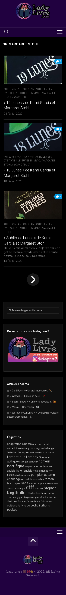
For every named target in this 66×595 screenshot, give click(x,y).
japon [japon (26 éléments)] (36, 466)
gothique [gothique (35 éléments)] (12, 461)
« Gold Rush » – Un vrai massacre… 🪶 (31, 390)
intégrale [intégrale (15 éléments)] (28, 467)
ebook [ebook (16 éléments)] (31, 453)
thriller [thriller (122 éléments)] (20, 492)
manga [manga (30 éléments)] (44, 470)
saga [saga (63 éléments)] (24, 483)
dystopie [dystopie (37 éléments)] (22, 452)
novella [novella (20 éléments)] (18, 475)
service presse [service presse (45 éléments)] (39, 483)
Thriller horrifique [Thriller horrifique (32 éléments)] (37, 493)
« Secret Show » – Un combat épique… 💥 (33, 401)
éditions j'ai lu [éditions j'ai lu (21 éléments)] (25, 501)
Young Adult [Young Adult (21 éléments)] (36, 497)
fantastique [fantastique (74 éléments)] (16, 457)
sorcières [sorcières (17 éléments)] (39, 488)
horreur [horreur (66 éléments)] (44, 461)
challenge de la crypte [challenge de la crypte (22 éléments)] (31, 448)
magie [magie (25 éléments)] (36, 470)
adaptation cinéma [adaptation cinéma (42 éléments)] (19, 444)
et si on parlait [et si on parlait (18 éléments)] (47, 452)
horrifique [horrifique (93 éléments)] (15, 466)
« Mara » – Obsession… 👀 (24, 407)
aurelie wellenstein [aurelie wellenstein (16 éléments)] (41, 444)
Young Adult (22, 97)
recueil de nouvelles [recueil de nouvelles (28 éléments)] (32, 479)
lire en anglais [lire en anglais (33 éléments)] (24, 470)
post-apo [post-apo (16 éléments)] (26, 475)
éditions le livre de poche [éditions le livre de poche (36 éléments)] (22, 505)
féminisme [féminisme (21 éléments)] (44, 457)
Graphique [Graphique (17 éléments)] (23, 462)
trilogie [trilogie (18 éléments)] (26, 497)
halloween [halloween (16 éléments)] (33, 462)
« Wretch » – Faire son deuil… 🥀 (27, 396)
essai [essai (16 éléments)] (37, 453)
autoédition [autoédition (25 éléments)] (13, 448)
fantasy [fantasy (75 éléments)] (32, 457)
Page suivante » (33, 279)
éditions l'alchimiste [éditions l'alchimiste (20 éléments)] (42, 501)
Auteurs (9, 89)
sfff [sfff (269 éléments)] (30, 488)
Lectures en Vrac (28, 93)
